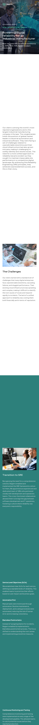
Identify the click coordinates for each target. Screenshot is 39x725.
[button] (36, 5)
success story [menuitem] (9, 24)
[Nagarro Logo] (7, 4)
